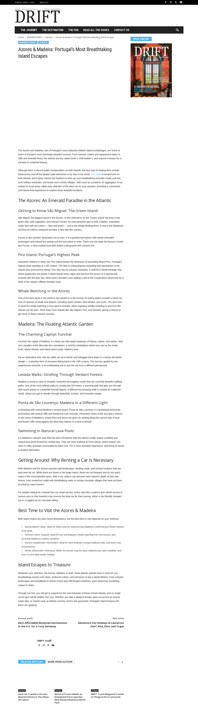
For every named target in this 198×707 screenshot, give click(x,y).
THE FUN (73, 30)
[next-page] (122, 662)
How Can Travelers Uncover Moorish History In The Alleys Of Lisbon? (33, 697)
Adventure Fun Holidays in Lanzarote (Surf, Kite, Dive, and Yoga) (101, 624)
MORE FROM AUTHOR (60, 661)
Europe (49, 37)
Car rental (96, 174)
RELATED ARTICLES (32, 661)
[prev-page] (118, 662)
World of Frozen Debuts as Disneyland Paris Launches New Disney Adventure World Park (70, 698)
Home (21, 37)
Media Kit (44, 2)
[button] (177, 30)
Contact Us (121, 30)
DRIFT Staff (44, 640)
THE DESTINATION (52, 30)
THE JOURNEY (29, 30)
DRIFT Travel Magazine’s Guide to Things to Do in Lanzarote (107, 695)
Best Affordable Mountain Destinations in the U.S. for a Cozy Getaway (42, 624)
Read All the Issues (96, 30)
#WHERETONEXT (34, 37)
